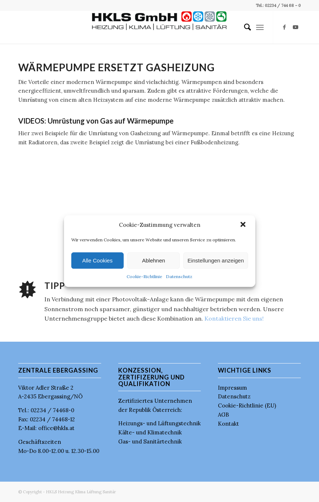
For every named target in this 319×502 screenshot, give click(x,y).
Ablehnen (153, 260)
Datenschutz (179, 277)
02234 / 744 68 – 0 (282, 5)
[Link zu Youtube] (295, 27)
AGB (223, 414)
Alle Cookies (97, 260)
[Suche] (244, 27)
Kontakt (228, 423)
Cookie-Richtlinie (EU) (247, 405)
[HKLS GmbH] (159, 27)
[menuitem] (244, 27)
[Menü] (260, 27)
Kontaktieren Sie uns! (234, 318)
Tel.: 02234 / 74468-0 (46, 410)
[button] (243, 225)
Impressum (232, 387)
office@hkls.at (56, 428)
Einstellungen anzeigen (215, 260)
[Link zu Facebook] (284, 27)
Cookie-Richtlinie (144, 277)
